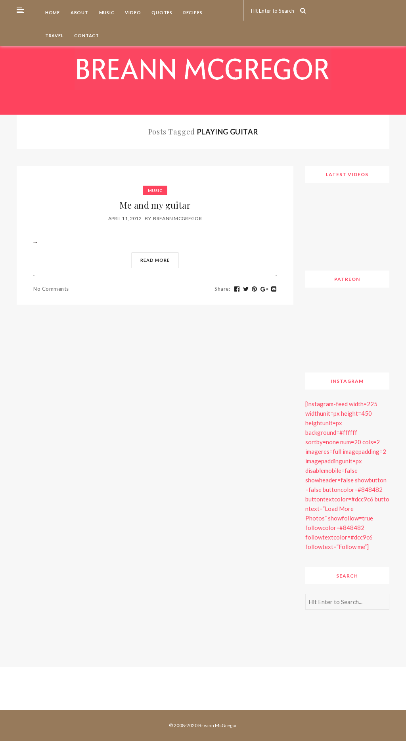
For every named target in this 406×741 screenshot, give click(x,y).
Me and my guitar (155, 205)
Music (106, 12)
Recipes (192, 12)
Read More (155, 260)
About (78, 12)
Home (52, 12)
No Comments (51, 289)
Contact (86, 35)
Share (222, 289)
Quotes (161, 12)
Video (132, 12)
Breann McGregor (177, 218)
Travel (54, 35)
